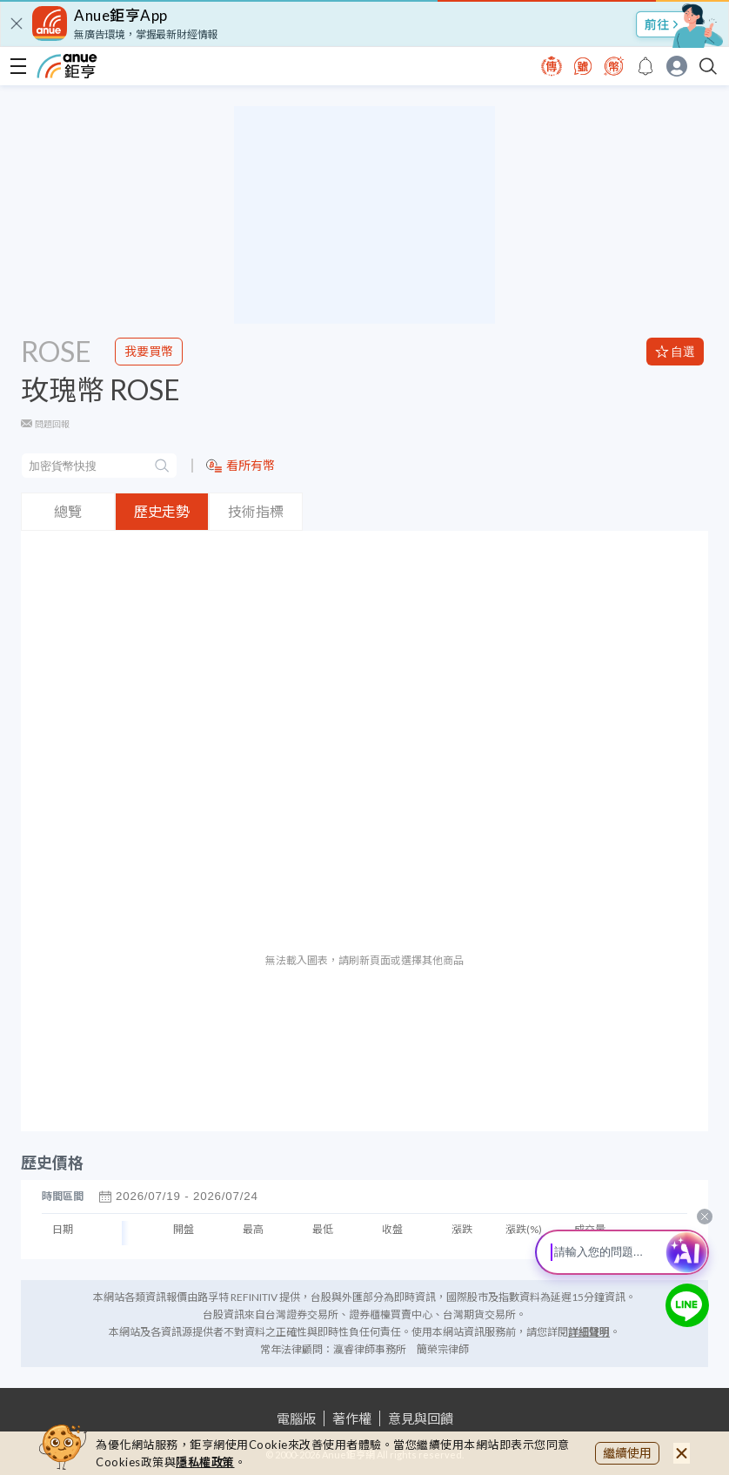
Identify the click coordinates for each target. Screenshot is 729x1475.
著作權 (351, 1418)
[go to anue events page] (645, 66)
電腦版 (296, 1418)
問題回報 (52, 424)
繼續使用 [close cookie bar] (627, 1452)
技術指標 (256, 511)
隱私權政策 (205, 1462)
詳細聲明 (589, 1331)
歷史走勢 (162, 511)
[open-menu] (18, 66)
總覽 (68, 511)
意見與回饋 (420, 1418)
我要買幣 (148, 351)
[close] (16, 23)
